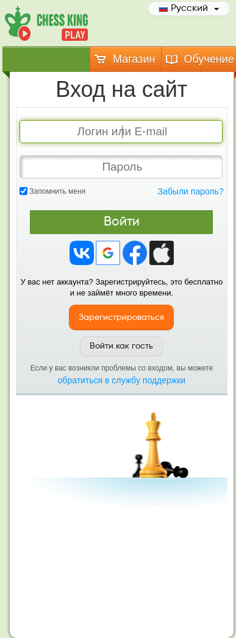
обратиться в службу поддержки (122, 380)
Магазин (124, 59)
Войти (122, 222)
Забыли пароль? (191, 191)
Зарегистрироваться (121, 317)
